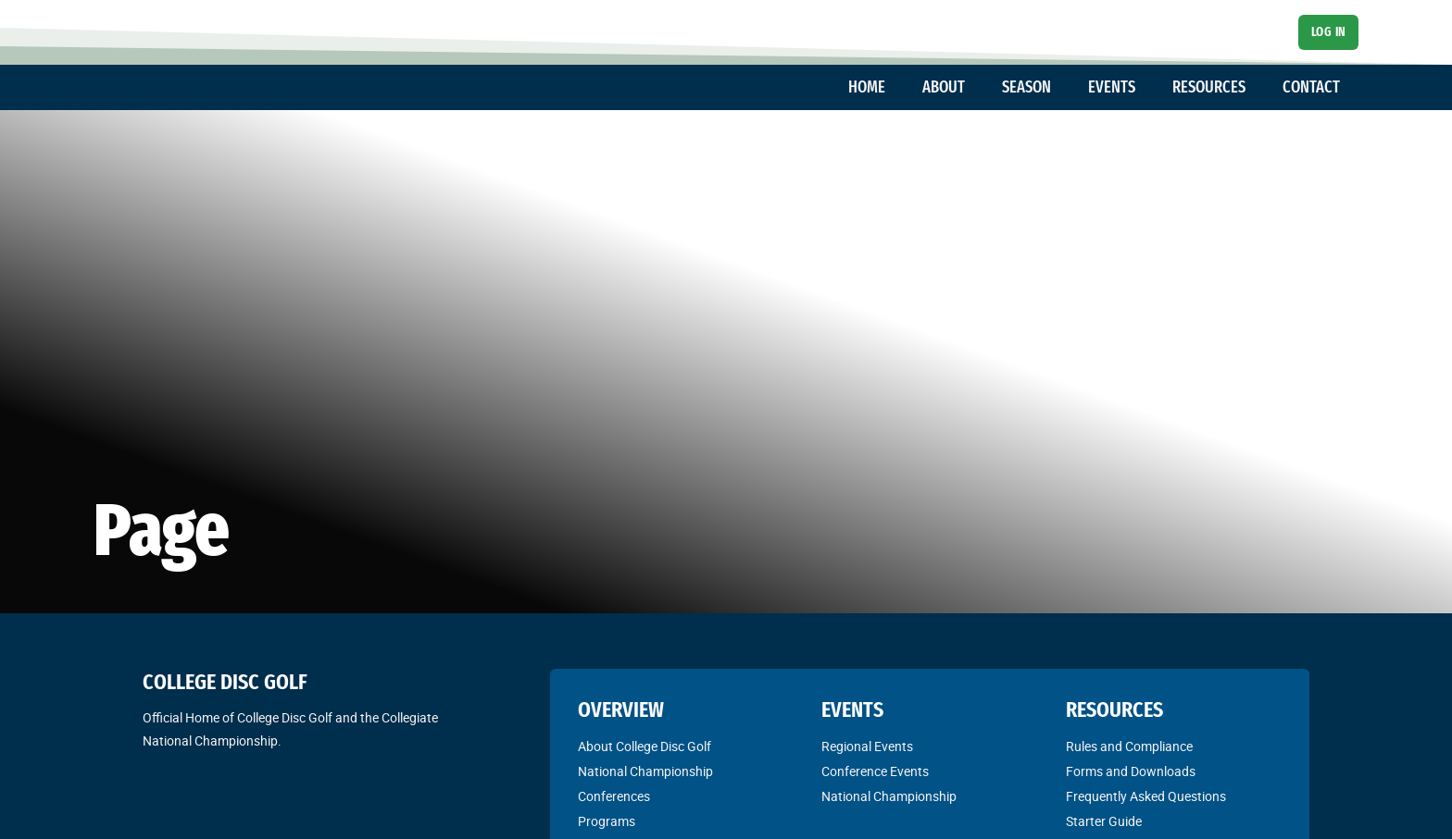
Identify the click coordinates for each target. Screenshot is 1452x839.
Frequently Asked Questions (1146, 796)
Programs (606, 821)
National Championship (645, 771)
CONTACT (1311, 87)
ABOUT (943, 87)
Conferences (614, 796)
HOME (866, 87)
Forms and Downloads (1130, 771)
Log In (1328, 32)
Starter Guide (1104, 821)
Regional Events (867, 746)
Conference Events (875, 771)
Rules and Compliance (1129, 746)
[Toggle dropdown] (894, 88)
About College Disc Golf (644, 746)
